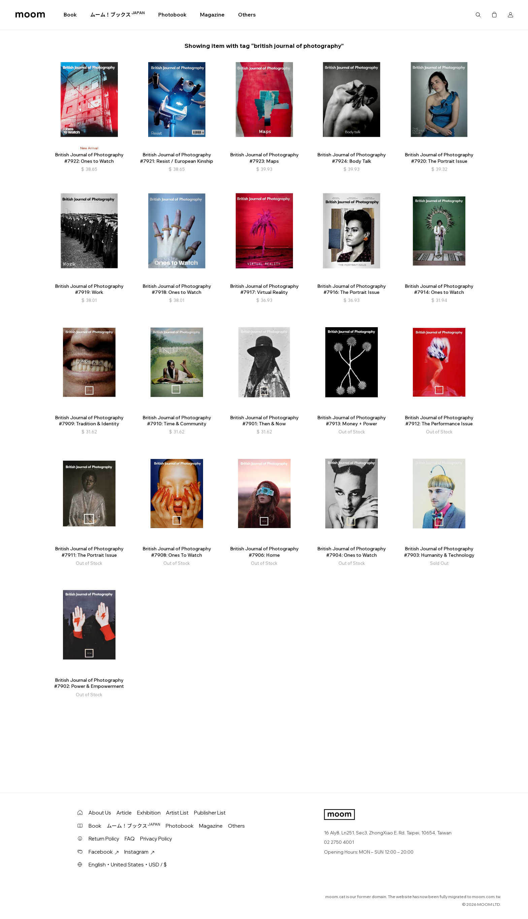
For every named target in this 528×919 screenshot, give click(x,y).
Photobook (172, 14)
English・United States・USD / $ (128, 864)
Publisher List (210, 812)
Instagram (139, 852)
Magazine (212, 14)
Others (247, 14)
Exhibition (149, 812)
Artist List (177, 812)
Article (124, 812)
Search (478, 15)
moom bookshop (30, 15)
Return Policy (104, 838)
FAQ (130, 838)
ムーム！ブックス (117, 14)
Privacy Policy (156, 838)
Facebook (104, 852)
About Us (100, 812)
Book (70, 14)
